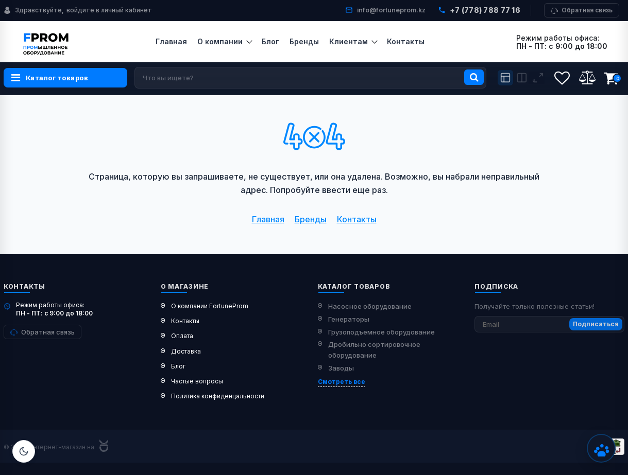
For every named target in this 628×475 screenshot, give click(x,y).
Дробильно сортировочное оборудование (374, 349)
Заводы (341, 368)
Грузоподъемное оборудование (381, 332)
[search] (310, 77)
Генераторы (348, 319)
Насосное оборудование (370, 306)
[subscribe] (549, 324)
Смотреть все (341, 381)
